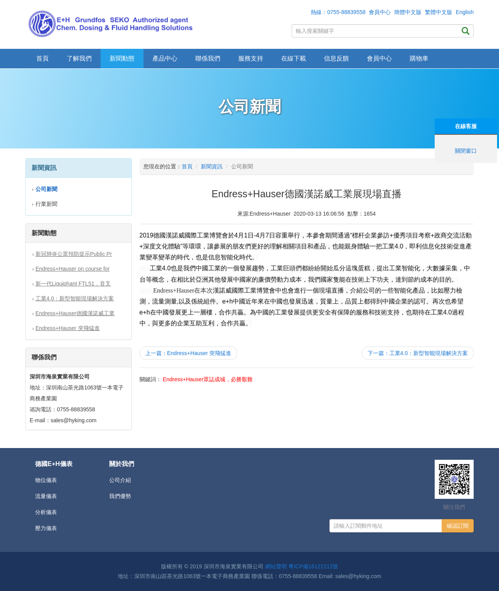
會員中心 (380, 12)
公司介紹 (120, 480)
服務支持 (250, 58)
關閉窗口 (466, 151)
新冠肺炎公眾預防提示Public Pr (73, 254)
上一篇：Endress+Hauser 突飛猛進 (188, 353)
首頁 (42, 58)
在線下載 (293, 58)
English (465, 12)
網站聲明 (276, 566)
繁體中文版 (438, 12)
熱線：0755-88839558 (338, 12)
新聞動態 (122, 58)
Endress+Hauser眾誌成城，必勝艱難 (208, 379)
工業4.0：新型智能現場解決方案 (74, 298)
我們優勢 (120, 496)
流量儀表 (46, 496)
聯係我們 (207, 58)
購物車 (419, 58)
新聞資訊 (212, 166)
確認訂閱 (458, 526)
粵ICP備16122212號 (313, 566)
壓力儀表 (46, 528)
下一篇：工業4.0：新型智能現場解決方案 (418, 353)
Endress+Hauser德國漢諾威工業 (75, 313)
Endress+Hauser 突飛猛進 (67, 328)
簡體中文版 (407, 12)
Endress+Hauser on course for (72, 269)
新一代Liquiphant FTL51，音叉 (73, 283)
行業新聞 (46, 204)
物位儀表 (46, 480)
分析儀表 (46, 512)
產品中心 (164, 58)
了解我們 (79, 58)
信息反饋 (336, 58)
